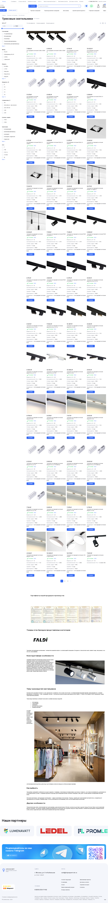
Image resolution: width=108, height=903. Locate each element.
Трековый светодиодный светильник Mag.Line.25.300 (95, 510)
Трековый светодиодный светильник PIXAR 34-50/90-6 (96, 235)
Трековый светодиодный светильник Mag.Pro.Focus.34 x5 (35, 372)
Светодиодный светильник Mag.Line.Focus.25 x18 (52, 97)
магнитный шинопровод (9, 131)
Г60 (5, 149)
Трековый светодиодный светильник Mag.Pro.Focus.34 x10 (55, 372)
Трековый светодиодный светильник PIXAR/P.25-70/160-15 (95, 189)
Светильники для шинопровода (11, 43)
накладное (6, 134)
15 (4, 92)
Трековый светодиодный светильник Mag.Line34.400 (75, 418)
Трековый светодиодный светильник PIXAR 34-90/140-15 (56, 235)
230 (5, 112)
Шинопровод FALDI (9, 54)
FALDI (5, 51)
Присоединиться (11, 855)
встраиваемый (7, 129)
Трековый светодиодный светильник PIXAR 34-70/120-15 (76, 235)
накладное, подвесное (9, 136)
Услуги (63, 884)
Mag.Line (6, 71)
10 (4, 87)
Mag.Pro (6, 76)
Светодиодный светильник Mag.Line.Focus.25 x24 (32, 97)
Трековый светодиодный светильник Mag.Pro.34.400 (75, 372)
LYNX (5, 69)
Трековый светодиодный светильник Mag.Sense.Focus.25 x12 (55, 326)
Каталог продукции (66, 879)
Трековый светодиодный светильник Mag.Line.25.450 (75, 510)
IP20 (5, 119)
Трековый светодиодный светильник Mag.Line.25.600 (55, 510)
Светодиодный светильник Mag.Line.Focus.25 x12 (72, 97)
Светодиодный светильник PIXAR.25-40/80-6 (55, 143)
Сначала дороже (50, 23)
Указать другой (12, 10)
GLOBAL (6, 66)
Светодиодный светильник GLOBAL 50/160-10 (56, 51)
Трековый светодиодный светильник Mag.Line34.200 (95, 418)
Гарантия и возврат (84, 884)
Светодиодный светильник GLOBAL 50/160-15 (36, 51)
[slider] (1, 28)
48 (4, 102)
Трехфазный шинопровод (10, 41)
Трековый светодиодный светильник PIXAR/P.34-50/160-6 (75, 189)
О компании (64, 882)
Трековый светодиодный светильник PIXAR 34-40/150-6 (76, 280)
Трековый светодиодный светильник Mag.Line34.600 (55, 418)
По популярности (31, 23)
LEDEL (6, 57)
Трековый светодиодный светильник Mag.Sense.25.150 (95, 326)
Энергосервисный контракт (67, 887)
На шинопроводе (8, 33)
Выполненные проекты (85, 879)
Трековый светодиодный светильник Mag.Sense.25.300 (75, 326)
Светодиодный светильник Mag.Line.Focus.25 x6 (72, 51)
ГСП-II (6, 152)
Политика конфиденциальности (9, 897)
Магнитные (7, 38)
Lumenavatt (7, 59)
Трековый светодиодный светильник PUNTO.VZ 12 (95, 143)
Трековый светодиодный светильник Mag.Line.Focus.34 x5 (35, 464)
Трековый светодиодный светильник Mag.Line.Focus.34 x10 (35, 510)
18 (4, 94)
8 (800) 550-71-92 (41, 889)
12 (4, 89)
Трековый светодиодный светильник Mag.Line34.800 (35, 418)
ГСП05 (6, 154)
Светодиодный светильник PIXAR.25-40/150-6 (75, 143)
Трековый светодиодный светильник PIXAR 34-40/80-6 (56, 280)
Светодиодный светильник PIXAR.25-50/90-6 (95, 97)
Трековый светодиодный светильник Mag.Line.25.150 (35, 556)
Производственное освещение (51, 10)
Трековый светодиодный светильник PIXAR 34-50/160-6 (36, 280)
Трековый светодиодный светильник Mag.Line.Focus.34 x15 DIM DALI (55, 464)
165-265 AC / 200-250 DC (10, 105)
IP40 (5, 122)
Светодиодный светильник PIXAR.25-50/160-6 (35, 143)
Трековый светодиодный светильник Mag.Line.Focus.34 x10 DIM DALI (95, 464)
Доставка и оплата (84, 882)
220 (5, 110)
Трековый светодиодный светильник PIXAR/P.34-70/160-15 (55, 189)
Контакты (82, 887)
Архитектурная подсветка (79, 10)
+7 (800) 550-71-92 (93, 1)
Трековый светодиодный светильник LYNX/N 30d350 (55, 556)
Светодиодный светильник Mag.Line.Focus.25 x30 (92, 51)
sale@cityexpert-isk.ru (69, 872)
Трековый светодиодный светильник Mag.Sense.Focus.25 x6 (95, 280)
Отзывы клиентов (65, 889)
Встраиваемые (7, 36)
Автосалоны (66, 10)
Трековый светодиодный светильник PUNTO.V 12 (35, 189)
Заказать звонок (102, 1)
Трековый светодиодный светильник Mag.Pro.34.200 (95, 372)
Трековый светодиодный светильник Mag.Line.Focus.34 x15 (75, 464)
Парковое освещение (94, 10)
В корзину (30, 70)
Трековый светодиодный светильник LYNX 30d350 (76, 556)
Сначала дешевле (40, 23)
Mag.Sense (7, 74)
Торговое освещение (35, 10)
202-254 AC (7, 107)
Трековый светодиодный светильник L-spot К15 (95, 556)
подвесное (6, 139)
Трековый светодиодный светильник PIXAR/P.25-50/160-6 (35, 235)
